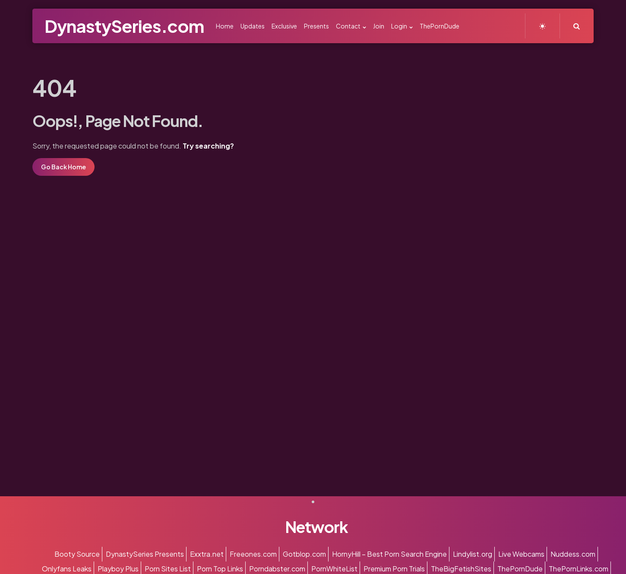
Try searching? (208, 145)
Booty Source (77, 553)
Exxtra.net (207, 553)
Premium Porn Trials (394, 568)
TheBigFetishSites (461, 568)
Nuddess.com (572, 553)
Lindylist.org (472, 553)
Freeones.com (253, 553)
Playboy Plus (118, 568)
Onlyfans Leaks (67, 568)
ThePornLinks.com (578, 568)
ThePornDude (520, 568)
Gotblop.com (304, 553)
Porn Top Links (220, 568)
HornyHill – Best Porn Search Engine (389, 553)
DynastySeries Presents (145, 553)
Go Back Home (63, 167)
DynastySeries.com (124, 26)
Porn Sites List (168, 568)
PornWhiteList (334, 568)
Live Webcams (521, 553)
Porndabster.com (277, 568)
